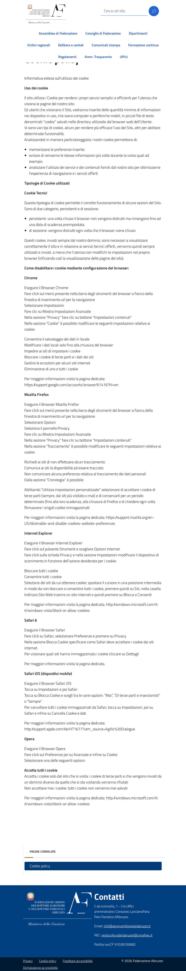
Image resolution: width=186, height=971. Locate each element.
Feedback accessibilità (77, 960)
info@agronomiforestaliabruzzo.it (127, 926)
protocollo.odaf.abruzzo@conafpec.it (127, 935)
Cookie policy (40, 866)
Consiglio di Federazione (103, 33)
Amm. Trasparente (98, 56)
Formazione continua (143, 45)
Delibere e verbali (71, 45)
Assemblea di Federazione (58, 33)
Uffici (124, 56)
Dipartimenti (138, 33)
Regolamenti (67, 56)
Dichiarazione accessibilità (40, 967)
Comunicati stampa (106, 45)
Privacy (28, 960)
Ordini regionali (38, 45)
